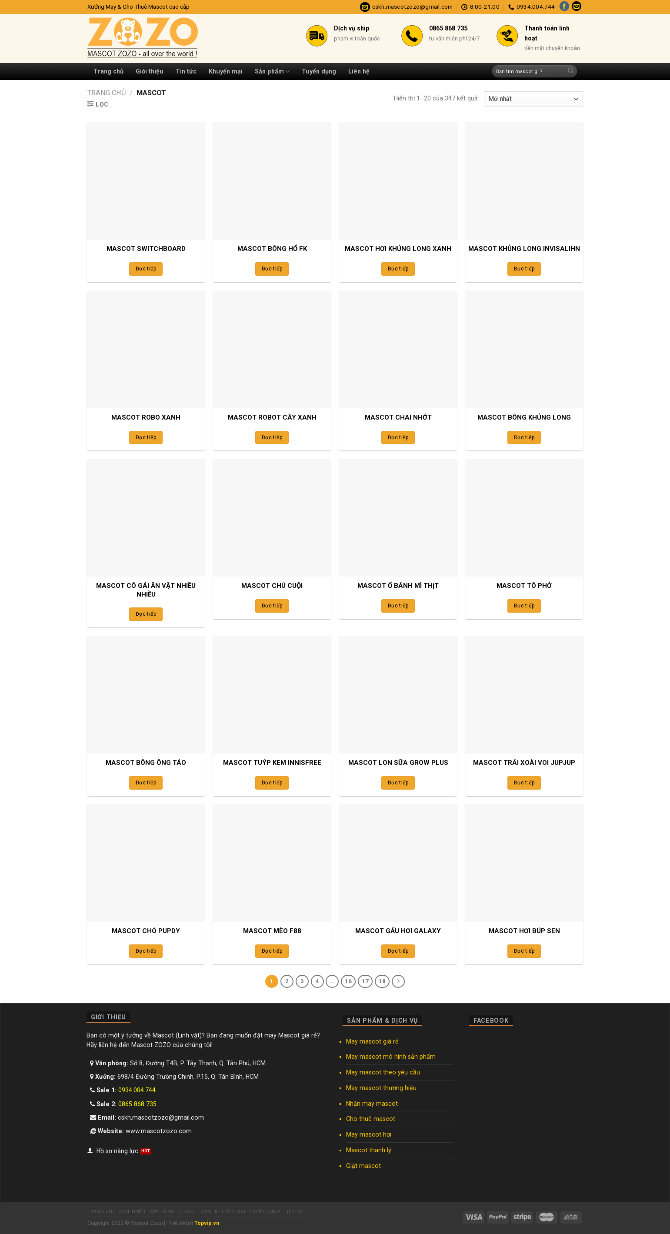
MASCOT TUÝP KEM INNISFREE (272, 763)
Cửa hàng (162, 1211)
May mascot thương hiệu (381, 1087)
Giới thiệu (149, 71)
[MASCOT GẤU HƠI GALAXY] (398, 863)
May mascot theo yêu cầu (383, 1072)
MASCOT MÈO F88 (272, 931)
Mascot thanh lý (368, 1150)
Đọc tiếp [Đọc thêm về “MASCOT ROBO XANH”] (146, 437)
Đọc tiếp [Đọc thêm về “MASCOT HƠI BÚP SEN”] (524, 951)
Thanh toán (194, 1211)
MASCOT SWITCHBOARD (146, 249)
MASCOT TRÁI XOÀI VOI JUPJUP (524, 763)
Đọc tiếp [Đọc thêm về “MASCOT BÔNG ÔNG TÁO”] (146, 783)
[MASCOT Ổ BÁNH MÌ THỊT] (398, 518)
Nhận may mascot (372, 1103)
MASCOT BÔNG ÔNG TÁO (146, 763)
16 (348, 981)
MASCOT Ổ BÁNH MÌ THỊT (398, 586)
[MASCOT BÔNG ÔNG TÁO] (145, 695)
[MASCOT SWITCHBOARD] (145, 181)
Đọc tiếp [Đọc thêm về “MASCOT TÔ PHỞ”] (524, 606)
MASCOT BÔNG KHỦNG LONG (524, 417)
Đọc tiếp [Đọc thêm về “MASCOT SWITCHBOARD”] (146, 269)
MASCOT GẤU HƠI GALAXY (398, 931)
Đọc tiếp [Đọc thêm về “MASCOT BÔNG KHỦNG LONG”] (524, 437)
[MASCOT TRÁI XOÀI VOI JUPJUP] (524, 695)
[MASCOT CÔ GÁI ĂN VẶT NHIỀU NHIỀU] (145, 518)
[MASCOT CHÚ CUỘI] (271, 518)
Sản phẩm (272, 71)
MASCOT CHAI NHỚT (398, 417)
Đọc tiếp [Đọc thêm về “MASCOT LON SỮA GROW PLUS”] (398, 783)
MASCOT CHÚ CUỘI (272, 586)
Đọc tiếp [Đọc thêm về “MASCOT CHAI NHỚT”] (398, 437)
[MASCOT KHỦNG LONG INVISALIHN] (524, 181)
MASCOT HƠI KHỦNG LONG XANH (398, 249)
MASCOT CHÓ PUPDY (146, 931)
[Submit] (570, 71)
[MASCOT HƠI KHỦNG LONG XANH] (398, 181)
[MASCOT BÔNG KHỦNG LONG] (524, 349)
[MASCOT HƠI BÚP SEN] (524, 863)
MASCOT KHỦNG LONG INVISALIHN (524, 249)
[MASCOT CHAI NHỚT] (398, 349)
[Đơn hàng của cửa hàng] (533, 99)
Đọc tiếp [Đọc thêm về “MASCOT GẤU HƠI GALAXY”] (398, 951)
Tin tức (186, 71)
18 (382, 981)
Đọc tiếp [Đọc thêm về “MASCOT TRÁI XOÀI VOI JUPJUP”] (524, 783)
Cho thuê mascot (370, 1118)
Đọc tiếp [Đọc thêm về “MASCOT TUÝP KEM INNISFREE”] (272, 783)
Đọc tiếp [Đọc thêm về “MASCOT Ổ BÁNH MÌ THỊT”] (398, 606)
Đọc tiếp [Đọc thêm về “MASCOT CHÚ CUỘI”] (272, 606)
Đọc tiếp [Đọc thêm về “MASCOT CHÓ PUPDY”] (146, 951)
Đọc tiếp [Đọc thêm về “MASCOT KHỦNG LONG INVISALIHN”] (524, 269)
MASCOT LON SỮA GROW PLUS (398, 763)
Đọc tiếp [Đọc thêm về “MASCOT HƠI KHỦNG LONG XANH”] (398, 269)
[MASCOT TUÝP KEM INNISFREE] (271, 695)
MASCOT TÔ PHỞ (524, 586)
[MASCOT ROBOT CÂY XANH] (271, 349)
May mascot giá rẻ (372, 1041)
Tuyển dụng (319, 71)
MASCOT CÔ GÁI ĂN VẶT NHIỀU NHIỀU (146, 590)
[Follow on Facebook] (564, 7)
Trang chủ (108, 71)
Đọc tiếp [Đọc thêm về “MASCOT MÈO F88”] (272, 951)
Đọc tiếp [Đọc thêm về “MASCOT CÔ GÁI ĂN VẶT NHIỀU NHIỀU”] (146, 614)
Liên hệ (359, 71)
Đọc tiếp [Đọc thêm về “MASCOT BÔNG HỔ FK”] (272, 269)
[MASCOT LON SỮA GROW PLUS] (398, 695)
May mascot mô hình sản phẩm (391, 1056)
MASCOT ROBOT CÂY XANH (272, 417)
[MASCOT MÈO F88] (271, 863)
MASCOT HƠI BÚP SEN (524, 931)
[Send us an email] (576, 7)
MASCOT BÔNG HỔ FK (272, 249)
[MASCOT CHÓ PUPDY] (145, 863)
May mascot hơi (368, 1134)
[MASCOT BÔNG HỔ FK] (271, 181)
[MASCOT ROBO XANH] (145, 349)
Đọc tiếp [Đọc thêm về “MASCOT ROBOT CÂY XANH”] (272, 437)
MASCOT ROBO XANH (145, 417)
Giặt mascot (363, 1165)
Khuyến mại (226, 71)
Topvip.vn (206, 1223)
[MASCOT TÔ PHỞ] (524, 518)
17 (365, 981)
